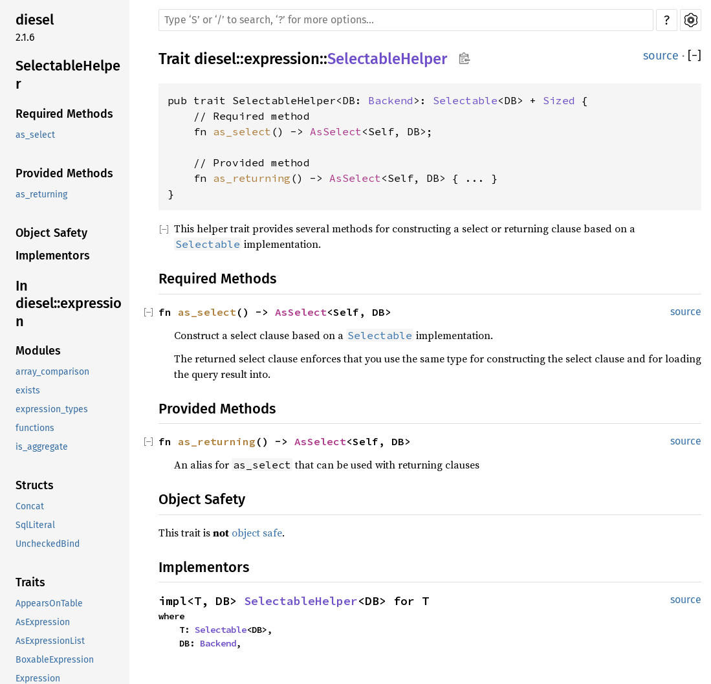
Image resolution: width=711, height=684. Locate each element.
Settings (690, 20)
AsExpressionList (50, 640)
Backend (390, 100)
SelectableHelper (68, 75)
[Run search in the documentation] (406, 20)
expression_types (52, 409)
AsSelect (336, 131)
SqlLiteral (35, 525)
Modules (38, 351)
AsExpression (43, 622)
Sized (559, 100)
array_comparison (52, 371)
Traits (30, 582)
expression (282, 59)
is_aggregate (42, 446)
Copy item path (464, 58)
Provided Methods (64, 173)
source (661, 56)
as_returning (41, 194)
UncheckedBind (48, 543)
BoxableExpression (55, 659)
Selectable (465, 100)
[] (694, 56)
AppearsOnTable (49, 603)
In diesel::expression (69, 303)
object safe (257, 532)
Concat (30, 506)
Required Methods (64, 114)
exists (28, 390)
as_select (35, 134)
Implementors (53, 255)
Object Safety (51, 233)
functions (35, 428)
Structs (35, 485)
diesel (35, 19)
